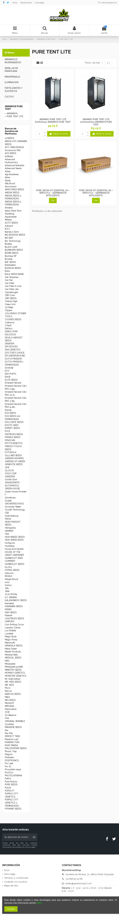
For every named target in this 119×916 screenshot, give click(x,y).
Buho (7, 271)
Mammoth (10, 642)
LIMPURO (9, 621)
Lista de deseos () (107, 3)
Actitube (9, 156)
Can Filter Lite (11, 289)
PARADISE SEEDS (13, 727)
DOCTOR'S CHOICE (14, 352)
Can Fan (9, 280)
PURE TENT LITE (15, 116)
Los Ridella (10, 630)
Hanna (8, 519)
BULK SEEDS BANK (14, 274)
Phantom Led (11, 739)
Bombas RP (10, 256)
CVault (8, 325)
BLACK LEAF (11, 247)
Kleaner (8, 615)
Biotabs (8, 244)
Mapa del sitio (11, 885)
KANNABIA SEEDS (13, 606)
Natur (7, 697)
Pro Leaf (9, 763)
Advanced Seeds (13, 168)
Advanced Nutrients (14, 165)
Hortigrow (10, 543)
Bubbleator (10, 265)
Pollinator (9, 757)
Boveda (8, 259)
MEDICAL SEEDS (13, 657)
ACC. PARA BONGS (14, 147)
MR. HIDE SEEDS (13, 682)
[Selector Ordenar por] (93, 63)
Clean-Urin (10, 304)
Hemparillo (10, 528)
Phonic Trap (11, 751)
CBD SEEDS (10, 298)
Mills (7, 660)
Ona (7, 718)
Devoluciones (26, 3)
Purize (8, 787)
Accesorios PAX (13, 150)
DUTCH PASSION (13, 358)
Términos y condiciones (16, 878)
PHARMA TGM (12, 742)
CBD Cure (10, 295)
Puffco (8, 778)
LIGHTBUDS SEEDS (14, 618)
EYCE (7, 431)
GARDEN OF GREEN (15, 461)
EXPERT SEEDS (12, 428)
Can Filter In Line (13, 286)
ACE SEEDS (10, 153)
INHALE (8, 576)
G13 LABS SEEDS (13, 455)
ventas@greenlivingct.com (78, 883)
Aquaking (9, 213)
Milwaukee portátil (14, 666)
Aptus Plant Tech (13, 210)
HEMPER (9, 531)
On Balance (10, 715)
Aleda (8, 180)
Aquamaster (11, 217)
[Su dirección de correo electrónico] (16, 837)
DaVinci (8, 328)
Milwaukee (10, 664)
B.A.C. (8, 229)
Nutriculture (10, 709)
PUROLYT (9, 790)
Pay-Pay (9, 733)
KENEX (8, 609)
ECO (7, 371)
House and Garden (14, 549)
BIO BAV (9, 238)
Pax (6, 730)
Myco (8, 688)
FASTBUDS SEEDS (14, 434)
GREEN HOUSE (12, 488)
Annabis (9, 207)
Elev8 (7, 377)
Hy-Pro (8, 567)
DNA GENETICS (12, 349)
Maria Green (11, 648)
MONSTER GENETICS (15, 676)
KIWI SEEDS (11, 612)
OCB (7, 712)
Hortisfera (9, 546)
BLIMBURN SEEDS (14, 250)
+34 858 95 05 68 (73, 879)
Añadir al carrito (58, 133)
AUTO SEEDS (11, 223)
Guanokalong (11, 516)
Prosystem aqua (13, 769)
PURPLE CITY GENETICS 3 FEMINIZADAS (12, 802)
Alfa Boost (10, 183)
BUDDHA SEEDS (13, 268)
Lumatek (9, 633)
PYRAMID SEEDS (13, 808)
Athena (8, 219)
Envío (15, 3)
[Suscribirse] (34, 837)
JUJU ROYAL (11, 594)
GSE (7, 512)
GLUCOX (9, 470)
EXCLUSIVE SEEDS (14, 422)
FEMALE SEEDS (12, 437)
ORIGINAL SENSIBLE (15, 721)
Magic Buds (11, 636)
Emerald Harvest (13, 383)
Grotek (8, 500)
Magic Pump (11, 639)
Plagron (9, 754)
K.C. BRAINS (11, 597)
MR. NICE (9, 685)
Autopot (9, 226)
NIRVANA (9, 706)
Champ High (11, 301)
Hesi (7, 534)
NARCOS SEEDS (13, 694)
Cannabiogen (11, 292)
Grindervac (10, 497)
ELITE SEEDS (11, 380)
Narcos (8, 691)
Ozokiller (9, 724)
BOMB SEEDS (11, 253)
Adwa (7, 171)
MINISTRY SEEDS (13, 670)
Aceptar (11, 909)
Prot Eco (9, 772)
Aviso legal (39, 3)
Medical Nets (11, 654)
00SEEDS (9, 138)
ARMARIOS (12, 113)
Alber (7, 177)
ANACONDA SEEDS (14, 189)
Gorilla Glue (11, 479)
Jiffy (7, 588)
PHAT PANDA (11, 745)
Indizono (9, 573)
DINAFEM (9, 343)
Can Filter (9, 283)
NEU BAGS (10, 700)
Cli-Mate (9, 307)
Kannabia (9, 603)
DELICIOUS (10, 334)
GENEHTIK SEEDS (13, 464)
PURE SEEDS (11, 784)
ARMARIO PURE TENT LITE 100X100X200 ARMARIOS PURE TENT (96, 122)
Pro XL (8, 766)
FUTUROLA (10, 452)
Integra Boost (11, 579)
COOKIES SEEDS (13, 319)
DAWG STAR (11, 331)
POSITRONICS (12, 760)
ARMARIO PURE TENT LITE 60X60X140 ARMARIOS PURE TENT (53, 120)
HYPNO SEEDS (12, 570)
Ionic (7, 582)
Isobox (8, 585)
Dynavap (9, 367)
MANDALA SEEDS (13, 645)
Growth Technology (15, 509)
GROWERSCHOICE (14, 503)
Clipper (8, 310)
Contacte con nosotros (15, 882)
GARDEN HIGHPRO (14, 458)
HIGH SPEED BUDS (14, 540)
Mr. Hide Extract (12, 679)
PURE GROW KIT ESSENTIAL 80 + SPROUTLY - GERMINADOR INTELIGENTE (96, 193)
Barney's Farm (12, 232)
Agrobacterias (12, 174)
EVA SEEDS (10, 413)
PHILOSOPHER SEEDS (15, 748)
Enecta (8, 410)
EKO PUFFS (10, 374)
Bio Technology (13, 241)
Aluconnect (10, 186)
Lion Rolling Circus (14, 624)
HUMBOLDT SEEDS (14, 564)
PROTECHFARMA (13, 775)
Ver (53, 200)
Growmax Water (13, 506)
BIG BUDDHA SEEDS (15, 235)
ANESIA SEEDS (12, 192)
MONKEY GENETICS (15, 673)
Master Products (13, 651)
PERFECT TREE (12, 736)
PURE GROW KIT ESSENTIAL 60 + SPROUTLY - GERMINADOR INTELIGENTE (53, 193)
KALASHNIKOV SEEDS (16, 600)
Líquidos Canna (12, 627)
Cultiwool (9, 322)
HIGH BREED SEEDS (15, 537)
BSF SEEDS (10, 262)
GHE (7, 467)
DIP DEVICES (11, 346)
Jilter (7, 591)
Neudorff (9, 703)
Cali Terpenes (11, 277)
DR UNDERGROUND (15, 355)
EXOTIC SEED (11, 425)
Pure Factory (11, 781)
